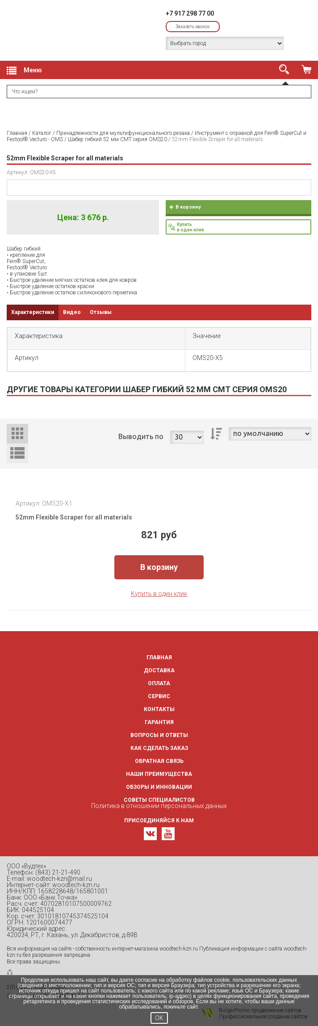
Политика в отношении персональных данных (159, 805)
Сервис (159, 696)
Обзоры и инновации (159, 787)
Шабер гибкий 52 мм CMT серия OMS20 (117, 139)
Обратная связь (159, 761)
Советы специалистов (159, 800)
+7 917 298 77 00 (190, 13)
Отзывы (101, 312)
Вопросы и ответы (159, 735)
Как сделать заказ (159, 748)
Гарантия (159, 722)
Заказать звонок (193, 26)
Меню (24, 71)
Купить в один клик (159, 593)
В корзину (188, 207)
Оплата (159, 683)
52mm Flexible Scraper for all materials (74, 517)
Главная (17, 133)
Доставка (159, 670)
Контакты (159, 709)
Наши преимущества (159, 774)
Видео (72, 312)
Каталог (41, 133)
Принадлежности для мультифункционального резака (123, 133)
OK (159, 1018)
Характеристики (32, 312)
